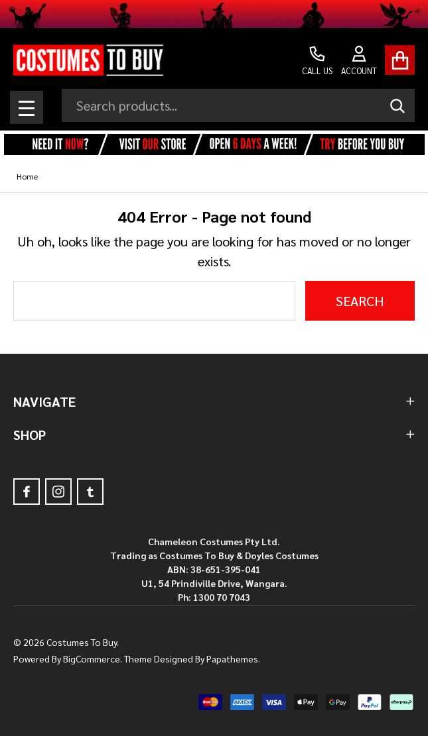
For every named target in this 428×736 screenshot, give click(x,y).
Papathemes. (233, 658)
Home (27, 176)
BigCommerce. (92, 658)
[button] (214, 145)
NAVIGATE (214, 401)
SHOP (214, 434)
